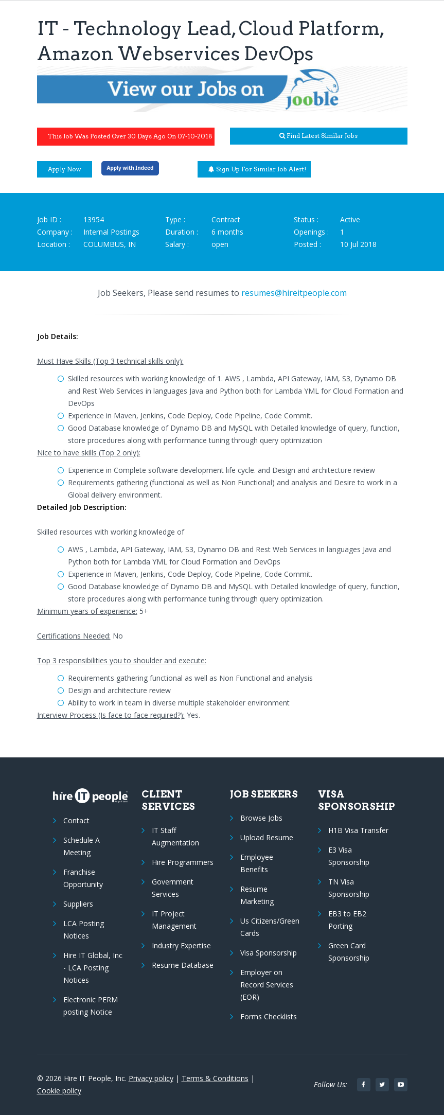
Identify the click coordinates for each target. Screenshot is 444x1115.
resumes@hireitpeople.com (294, 292)
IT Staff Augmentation (175, 836)
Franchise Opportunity (83, 878)
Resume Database (183, 965)
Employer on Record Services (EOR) (266, 984)
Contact (76, 820)
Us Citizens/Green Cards (269, 927)
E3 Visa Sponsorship (348, 856)
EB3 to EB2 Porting (347, 920)
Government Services (172, 888)
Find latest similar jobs (318, 135)
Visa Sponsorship (268, 953)
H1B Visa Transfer (358, 830)
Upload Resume (266, 837)
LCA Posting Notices (83, 929)
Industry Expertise (181, 945)
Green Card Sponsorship (348, 952)
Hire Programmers (183, 862)
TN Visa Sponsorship (348, 888)
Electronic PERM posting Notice (90, 1006)
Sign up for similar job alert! (257, 169)
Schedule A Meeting (81, 846)
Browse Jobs (261, 818)
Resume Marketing (257, 895)
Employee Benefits (256, 863)
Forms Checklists (268, 1016)
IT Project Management (174, 920)
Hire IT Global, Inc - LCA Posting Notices (92, 967)
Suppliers (78, 904)
